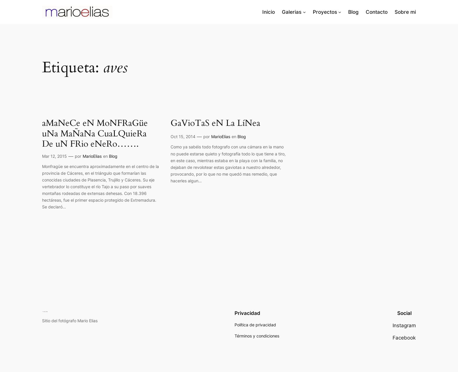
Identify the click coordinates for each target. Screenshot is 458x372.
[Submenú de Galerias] (304, 12)
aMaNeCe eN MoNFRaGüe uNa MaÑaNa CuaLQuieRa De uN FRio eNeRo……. (95, 134)
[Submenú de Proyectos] (339, 12)
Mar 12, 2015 (54, 156)
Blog (113, 156)
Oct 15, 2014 (183, 136)
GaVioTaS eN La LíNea (215, 123)
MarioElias (92, 156)
